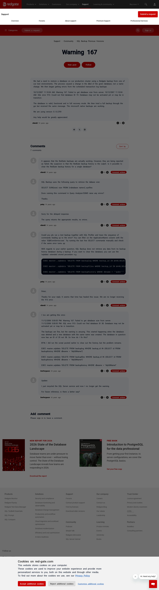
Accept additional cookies (32, 584)
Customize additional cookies (91, 584)
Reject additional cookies (61, 584)
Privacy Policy (82, 575)
